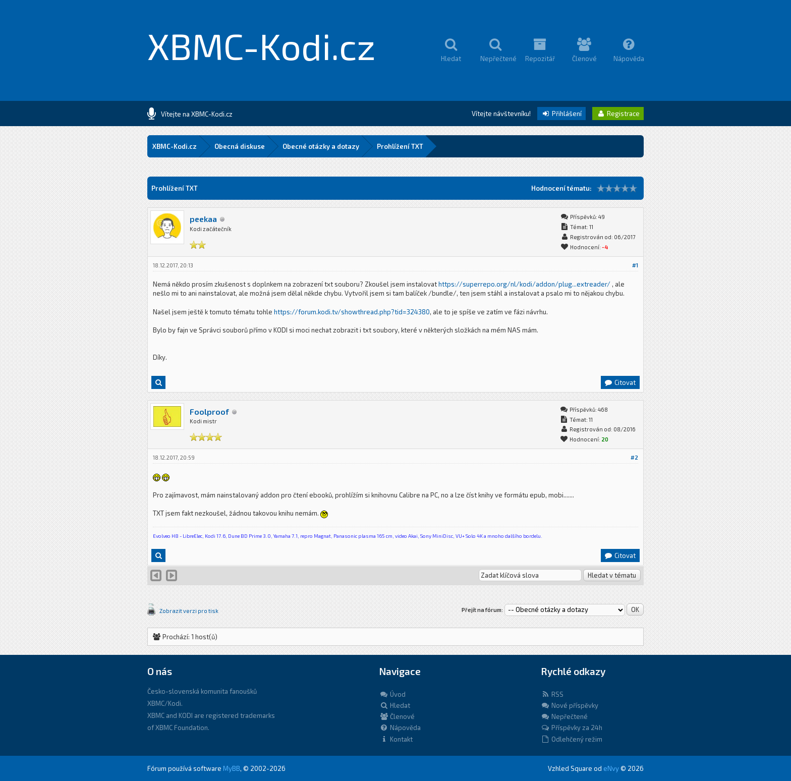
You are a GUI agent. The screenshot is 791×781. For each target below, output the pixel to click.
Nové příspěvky (569, 705)
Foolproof (209, 411)
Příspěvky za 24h (571, 727)
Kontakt (396, 739)
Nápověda (400, 727)
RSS (552, 694)
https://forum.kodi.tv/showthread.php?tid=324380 (352, 312)
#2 (634, 457)
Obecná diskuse (239, 146)
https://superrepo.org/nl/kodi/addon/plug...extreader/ (524, 284)
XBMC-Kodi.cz (261, 45)
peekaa (203, 219)
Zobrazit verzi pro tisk (188, 610)
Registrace (618, 113)
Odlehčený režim (571, 739)
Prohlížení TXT (400, 146)
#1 (635, 265)
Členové (397, 716)
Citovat (620, 382)
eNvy (611, 768)
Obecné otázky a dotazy (320, 146)
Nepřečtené (564, 716)
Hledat (394, 705)
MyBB (231, 768)
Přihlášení (561, 113)
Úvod (392, 694)
